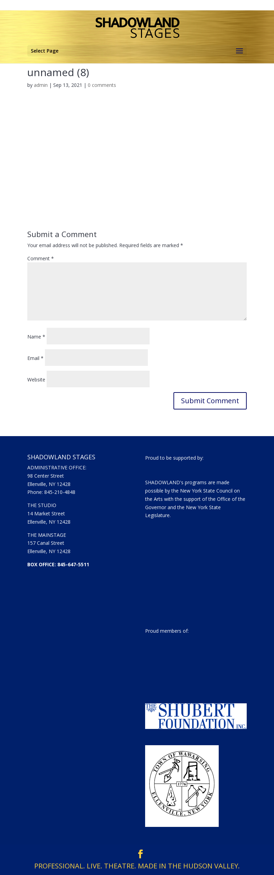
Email (35, 358)
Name (36, 336)
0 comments (102, 85)
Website (36, 379)
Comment (40, 258)
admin (41, 85)
